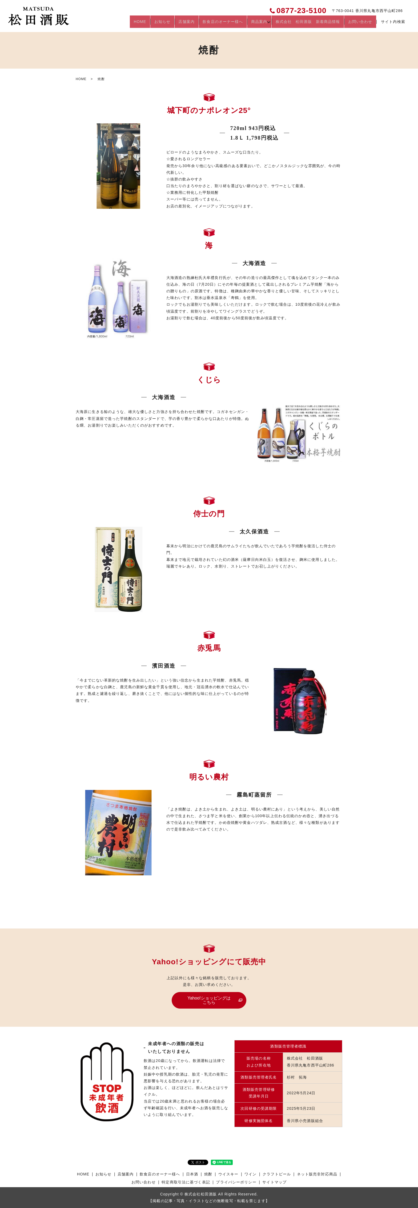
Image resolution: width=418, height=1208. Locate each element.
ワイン (250, 1174)
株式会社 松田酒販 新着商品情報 (306, 23)
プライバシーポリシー (236, 1182)
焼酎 (208, 1174)
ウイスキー (228, 1174)
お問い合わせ (360, 23)
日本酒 (192, 1174)
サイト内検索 (393, 24)
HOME (131, 23)
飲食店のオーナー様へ (218, 23)
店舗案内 (180, 23)
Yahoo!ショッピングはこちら (209, 1000)
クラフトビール (277, 1174)
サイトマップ (274, 1182)
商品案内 (255, 23)
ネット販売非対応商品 (317, 1174)
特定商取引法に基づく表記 (186, 1182)
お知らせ (155, 23)
